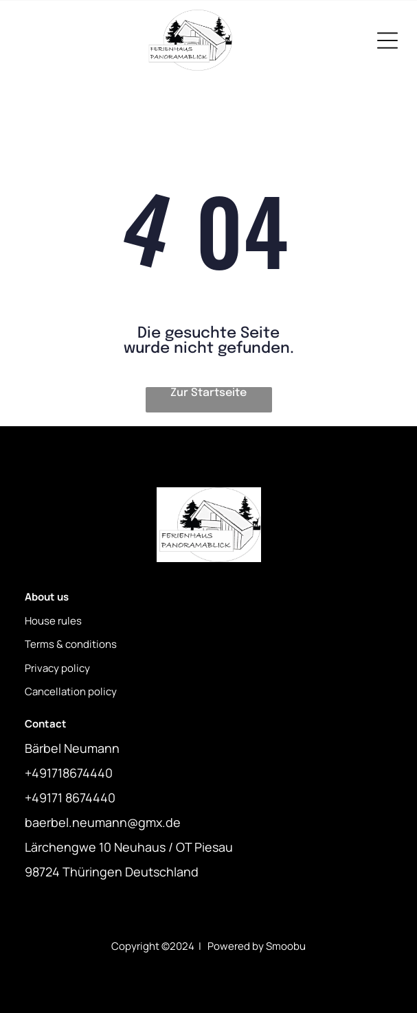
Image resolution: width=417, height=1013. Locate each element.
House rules (53, 621)
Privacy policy (57, 668)
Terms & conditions (71, 644)
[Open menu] (387, 40)
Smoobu (286, 946)
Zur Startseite (208, 393)
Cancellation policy (71, 691)
